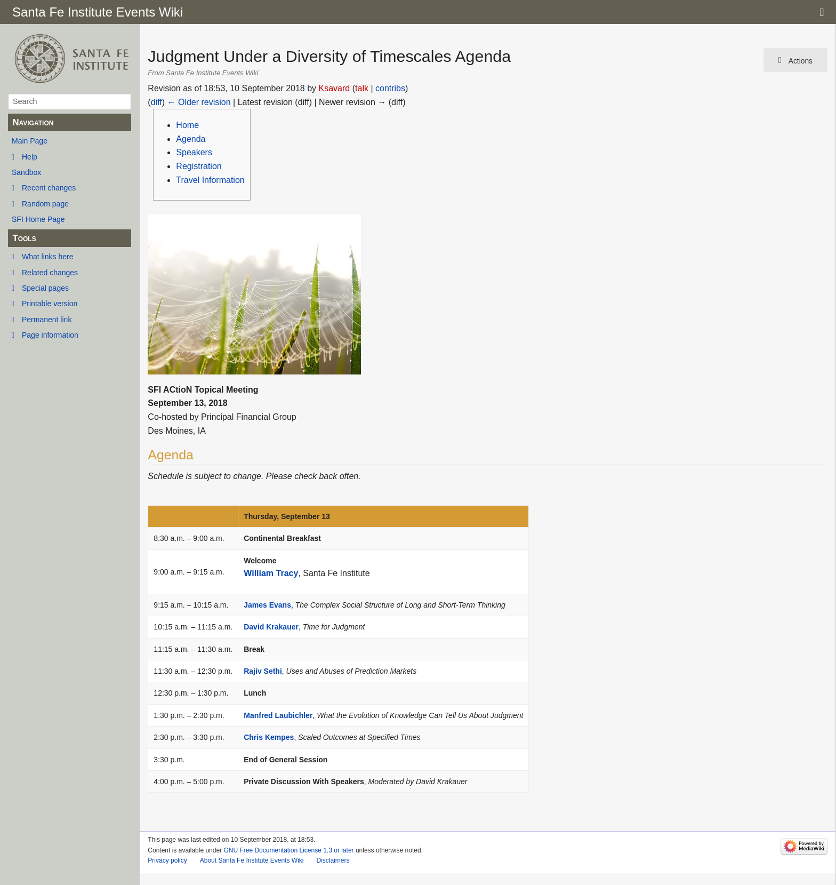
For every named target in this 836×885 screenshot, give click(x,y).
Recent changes (49, 188)
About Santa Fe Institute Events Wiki (252, 860)
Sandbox (26, 172)
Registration (198, 166)
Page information (50, 335)
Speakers (194, 152)
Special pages (45, 288)
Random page (45, 204)
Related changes (50, 272)
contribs (390, 88)
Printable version (49, 303)
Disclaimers (332, 860)
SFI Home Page (38, 219)
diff (156, 102)
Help (29, 157)
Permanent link (46, 319)
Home (187, 125)
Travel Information (210, 180)
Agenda (190, 138)
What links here (47, 256)
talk (361, 88)
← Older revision (199, 102)
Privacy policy (167, 860)
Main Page (29, 141)
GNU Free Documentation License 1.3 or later (288, 850)
